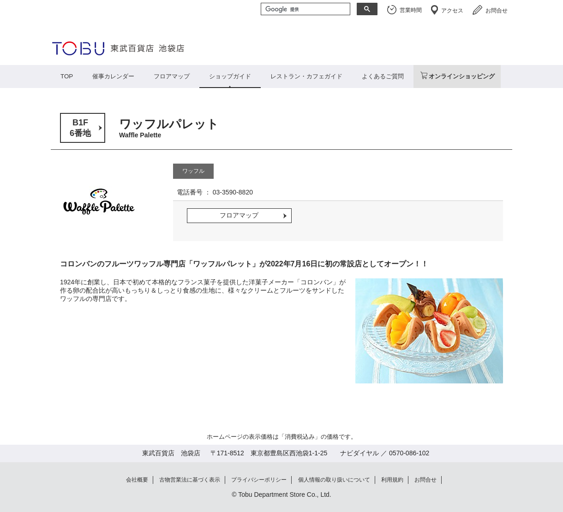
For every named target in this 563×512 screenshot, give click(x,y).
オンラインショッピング (462, 76)
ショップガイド (230, 76)
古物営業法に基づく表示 (189, 480)
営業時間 (411, 10)
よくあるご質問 (383, 76)
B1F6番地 (80, 128)
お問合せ (496, 10)
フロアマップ (172, 76)
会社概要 (137, 480)
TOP (66, 76)
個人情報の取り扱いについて (334, 480)
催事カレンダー (113, 76)
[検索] (304, 10)
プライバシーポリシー (259, 480)
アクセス (452, 10)
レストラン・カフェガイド (306, 76)
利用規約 (392, 480)
